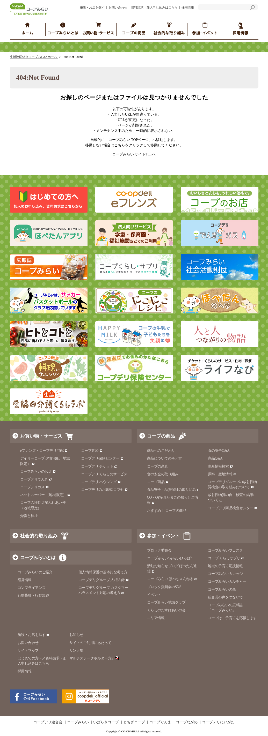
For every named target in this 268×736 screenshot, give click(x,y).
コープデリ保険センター (102, 458)
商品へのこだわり (161, 451)
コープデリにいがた (218, 722)
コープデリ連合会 (47, 722)
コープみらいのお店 (38, 472)
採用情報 (188, 7)
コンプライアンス (32, 588)
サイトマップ (28, 650)
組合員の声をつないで (225, 597)
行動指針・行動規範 (33, 595)
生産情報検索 (220, 466)
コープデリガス (34, 487)
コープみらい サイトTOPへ (134, 154)
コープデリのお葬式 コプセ (104, 490)
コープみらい (78, 722)
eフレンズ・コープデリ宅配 (44, 451)
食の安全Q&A (219, 451)
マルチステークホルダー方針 (94, 658)
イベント (154, 595)
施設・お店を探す (92, 7)
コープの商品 (161, 436)
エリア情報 (156, 618)
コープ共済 (92, 451)
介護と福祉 (29, 516)
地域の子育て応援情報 (225, 566)
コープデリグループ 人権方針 (103, 580)
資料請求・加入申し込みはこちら (154, 7)
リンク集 (76, 650)
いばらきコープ (106, 722)
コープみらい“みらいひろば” (169, 558)
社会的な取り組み (38, 535)
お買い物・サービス (41, 436)
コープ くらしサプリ (226, 558)
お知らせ (76, 635)
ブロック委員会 (159, 550)
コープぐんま (160, 722)
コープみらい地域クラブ (166, 602)
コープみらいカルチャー (227, 581)
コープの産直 (157, 466)
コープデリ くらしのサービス (104, 474)
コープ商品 (158, 482)
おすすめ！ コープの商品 (166, 511)
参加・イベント (163, 535)
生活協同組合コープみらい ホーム (34, 57)
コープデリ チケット (99, 466)
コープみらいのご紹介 (35, 572)
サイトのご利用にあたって (90, 643)
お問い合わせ (117, 7)
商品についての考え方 (164, 458)
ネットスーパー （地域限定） (45, 495)
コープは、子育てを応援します (232, 618)
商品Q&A (215, 458)
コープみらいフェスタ (225, 550)
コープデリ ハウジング (101, 482)
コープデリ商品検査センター (233, 508)
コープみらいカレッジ (225, 574)
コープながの (187, 722)
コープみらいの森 (222, 589)
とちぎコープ (134, 722)
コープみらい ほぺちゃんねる (172, 579)
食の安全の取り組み (163, 474)
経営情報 (25, 580)
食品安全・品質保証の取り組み (173, 490)
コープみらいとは (37, 557)
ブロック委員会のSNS (164, 587)
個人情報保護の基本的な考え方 (102, 572)
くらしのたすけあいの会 (166, 610)
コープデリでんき (36, 479)
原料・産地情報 (222, 474)
